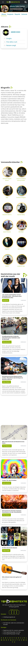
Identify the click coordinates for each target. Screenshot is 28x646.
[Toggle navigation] (3, 2)
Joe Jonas (5, 300)
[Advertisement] (14, 20)
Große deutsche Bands (9, 548)
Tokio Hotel (6, 550)
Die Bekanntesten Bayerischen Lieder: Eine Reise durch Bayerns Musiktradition (12, 378)
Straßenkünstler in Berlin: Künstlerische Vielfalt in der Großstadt (11, 338)
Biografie (17, 14)
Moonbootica (7, 342)
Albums (3, 14)
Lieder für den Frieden (9, 480)
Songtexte (10, 14)
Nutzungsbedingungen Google (11, 633)
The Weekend (7, 446)
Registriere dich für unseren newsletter (13, 630)
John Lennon (6, 483)
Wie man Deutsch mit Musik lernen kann (13, 442)
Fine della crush (11, 42)
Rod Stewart (6, 515)
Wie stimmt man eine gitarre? (12, 577)
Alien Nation (6, 382)
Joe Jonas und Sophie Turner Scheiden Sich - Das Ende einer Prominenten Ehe (12, 296)
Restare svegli (11, 45)
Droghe (9, 38)
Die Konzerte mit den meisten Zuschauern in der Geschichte (11, 511)
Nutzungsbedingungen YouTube (11, 632)
